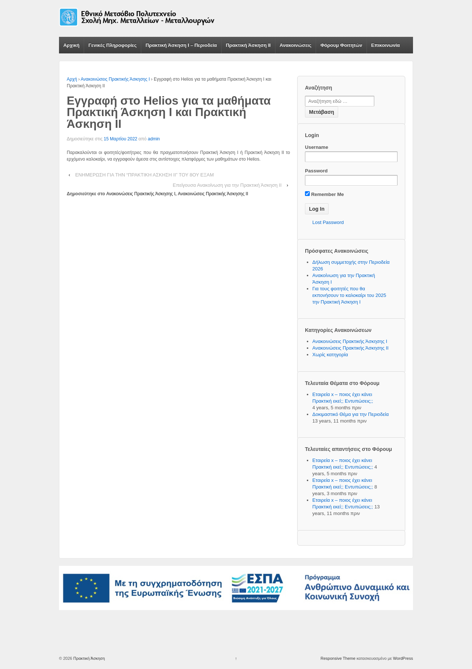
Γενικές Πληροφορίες (112, 45)
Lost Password (328, 222)
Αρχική (71, 45)
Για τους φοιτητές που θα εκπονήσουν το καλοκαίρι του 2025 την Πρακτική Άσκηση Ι (349, 295)
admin (154, 138)
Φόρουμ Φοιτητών (341, 45)
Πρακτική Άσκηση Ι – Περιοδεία (181, 45)
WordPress (403, 658)
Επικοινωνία (385, 45)
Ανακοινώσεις (295, 45)
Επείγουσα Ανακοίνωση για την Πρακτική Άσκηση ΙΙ (227, 185)
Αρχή (72, 79)
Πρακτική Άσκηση (88, 658)
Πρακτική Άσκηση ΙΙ (248, 45)
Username (316, 147)
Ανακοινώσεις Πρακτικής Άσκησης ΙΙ (213, 193)
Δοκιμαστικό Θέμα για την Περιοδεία (350, 414)
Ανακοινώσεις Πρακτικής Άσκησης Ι (115, 79)
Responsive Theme (337, 658)
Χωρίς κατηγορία (330, 354)
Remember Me (324, 194)
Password (316, 171)
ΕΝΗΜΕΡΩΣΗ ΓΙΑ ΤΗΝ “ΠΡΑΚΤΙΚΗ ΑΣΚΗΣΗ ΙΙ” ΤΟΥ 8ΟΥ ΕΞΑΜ (144, 175)
